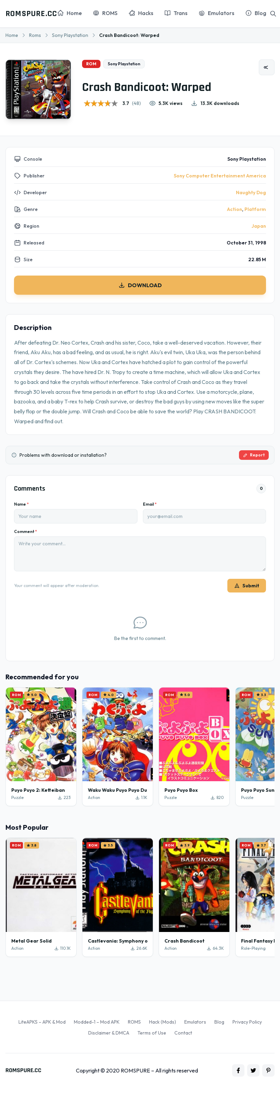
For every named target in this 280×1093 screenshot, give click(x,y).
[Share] (267, 67)
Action (234, 209)
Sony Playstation (70, 35)
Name (21, 504)
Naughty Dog (251, 192)
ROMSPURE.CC (31, 14)
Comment (25, 531)
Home (11, 35)
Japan (259, 226)
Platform (255, 209)
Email (150, 504)
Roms (35, 35)
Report (254, 454)
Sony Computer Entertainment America (220, 176)
